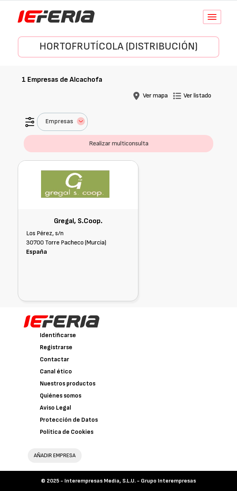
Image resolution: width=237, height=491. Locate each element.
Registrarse (56, 347)
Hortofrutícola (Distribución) (118, 46)
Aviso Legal (55, 408)
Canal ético (56, 371)
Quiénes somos (60, 396)
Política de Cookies (66, 432)
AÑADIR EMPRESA (55, 455)
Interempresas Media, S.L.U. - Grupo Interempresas (130, 480)
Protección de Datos (69, 420)
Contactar (54, 359)
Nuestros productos (67, 383)
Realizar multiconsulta (118, 143)
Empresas (65, 121)
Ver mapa (155, 95)
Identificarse (58, 335)
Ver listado (197, 95)
